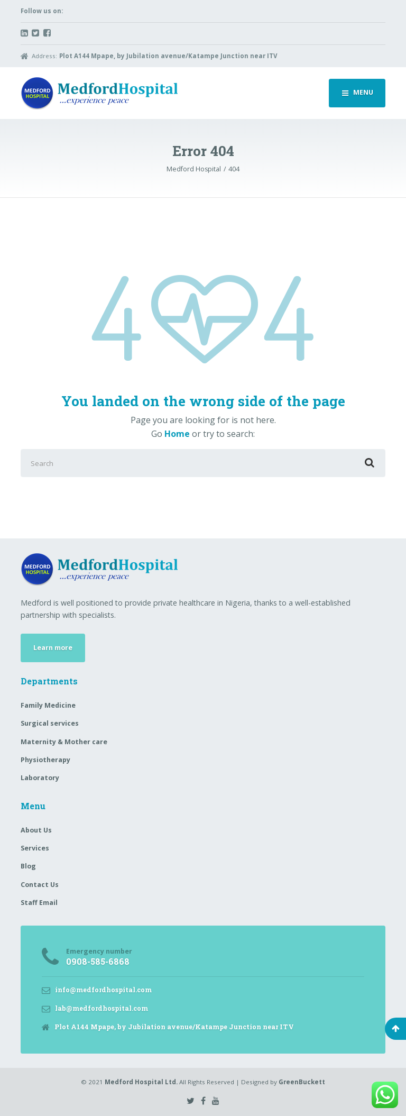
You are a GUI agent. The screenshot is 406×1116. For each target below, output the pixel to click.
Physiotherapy (45, 759)
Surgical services (50, 723)
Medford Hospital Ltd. (141, 1082)
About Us (36, 830)
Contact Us (40, 884)
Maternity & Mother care (64, 741)
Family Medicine (48, 705)
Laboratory (40, 777)
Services (35, 848)
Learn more (52, 647)
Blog (28, 866)
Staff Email (39, 902)
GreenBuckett (302, 1082)
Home (177, 434)
